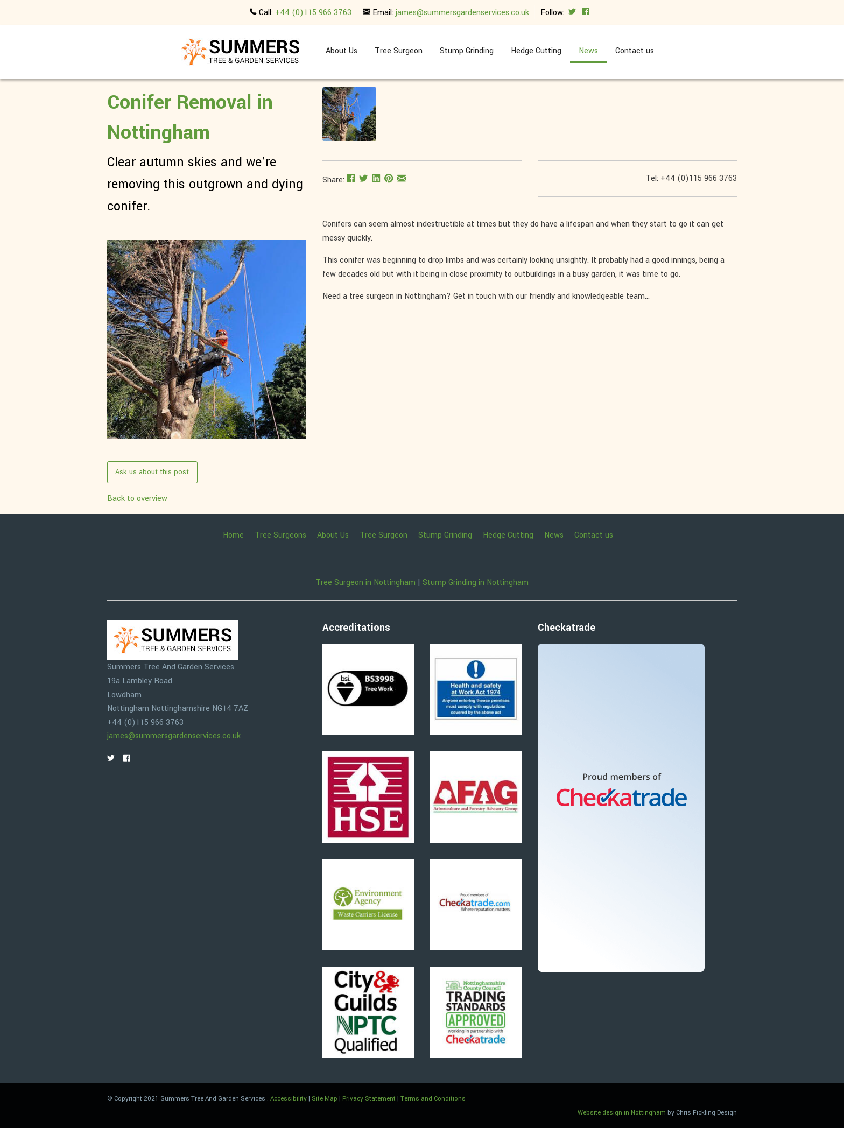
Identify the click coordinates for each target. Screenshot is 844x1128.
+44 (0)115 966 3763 (313, 12)
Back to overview (137, 498)
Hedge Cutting (536, 51)
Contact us (634, 51)
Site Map (324, 1098)
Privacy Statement (369, 1098)
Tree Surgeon (399, 51)
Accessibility (288, 1098)
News (588, 51)
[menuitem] (341, 51)
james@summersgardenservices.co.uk (462, 12)
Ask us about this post (152, 472)
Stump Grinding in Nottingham (476, 582)
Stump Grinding (467, 51)
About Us (341, 51)
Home (233, 535)
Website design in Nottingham (622, 1112)
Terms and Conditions (433, 1098)
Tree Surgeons (280, 535)
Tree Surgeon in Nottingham (365, 582)
